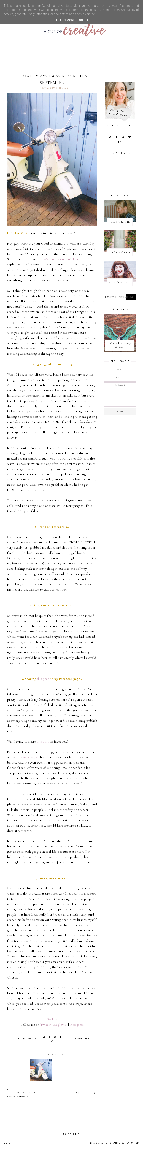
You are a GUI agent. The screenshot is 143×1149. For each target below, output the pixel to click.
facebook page (27, 757)
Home (7, 1143)
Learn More (65, 20)
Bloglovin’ (60, 1025)
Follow (52, 1019)
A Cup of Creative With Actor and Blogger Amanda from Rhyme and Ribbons (120, 282)
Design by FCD (130, 1143)
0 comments (82, 1039)
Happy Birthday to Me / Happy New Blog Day (120, 222)
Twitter (45, 1025)
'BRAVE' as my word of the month (62, 259)
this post (43, 679)
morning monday (25, 1039)
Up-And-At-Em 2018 (120, 252)
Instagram (77, 1025)
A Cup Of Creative (110, 1143)
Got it (83, 20)
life (10, 1039)
